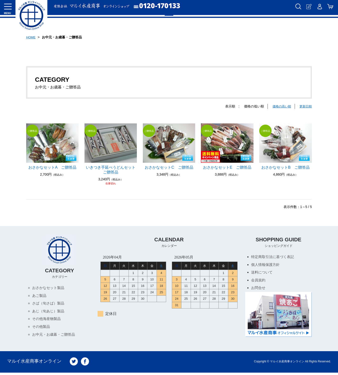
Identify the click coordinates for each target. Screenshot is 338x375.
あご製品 (39, 296)
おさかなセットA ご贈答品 (52, 167)
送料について (262, 273)
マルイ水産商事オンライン (35, 363)
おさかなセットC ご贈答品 (169, 167)
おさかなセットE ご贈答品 (227, 167)
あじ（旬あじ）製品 (49, 312)
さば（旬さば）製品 (49, 304)
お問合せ (258, 289)
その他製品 (41, 328)
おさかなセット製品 (49, 288)
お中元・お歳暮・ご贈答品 (55, 336)
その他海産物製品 (47, 320)
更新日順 (305, 106)
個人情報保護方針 (266, 265)
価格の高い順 (280, 106)
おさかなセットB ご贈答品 (285, 167)
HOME (31, 37)
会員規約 (258, 281)
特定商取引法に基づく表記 (274, 257)
